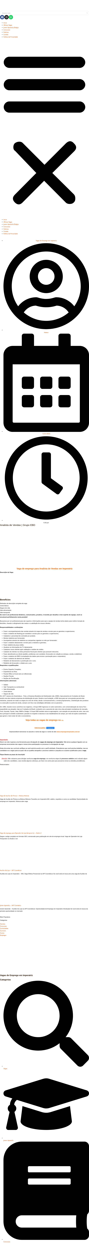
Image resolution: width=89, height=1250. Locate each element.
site (62, 720)
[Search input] (44, 13)
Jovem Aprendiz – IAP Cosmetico (10, 905)
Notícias (6, 32)
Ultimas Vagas (7, 25)
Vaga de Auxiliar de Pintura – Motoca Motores (14, 796)
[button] (44, 128)
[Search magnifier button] (87, 13)
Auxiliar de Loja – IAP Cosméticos (10, 870)
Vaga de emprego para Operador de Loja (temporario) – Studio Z (20, 833)
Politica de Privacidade (10, 37)
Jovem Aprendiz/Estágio (11, 27)
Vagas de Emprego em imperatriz (46, 241)
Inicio (5, 23)
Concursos (6, 30)
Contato (5, 34)
